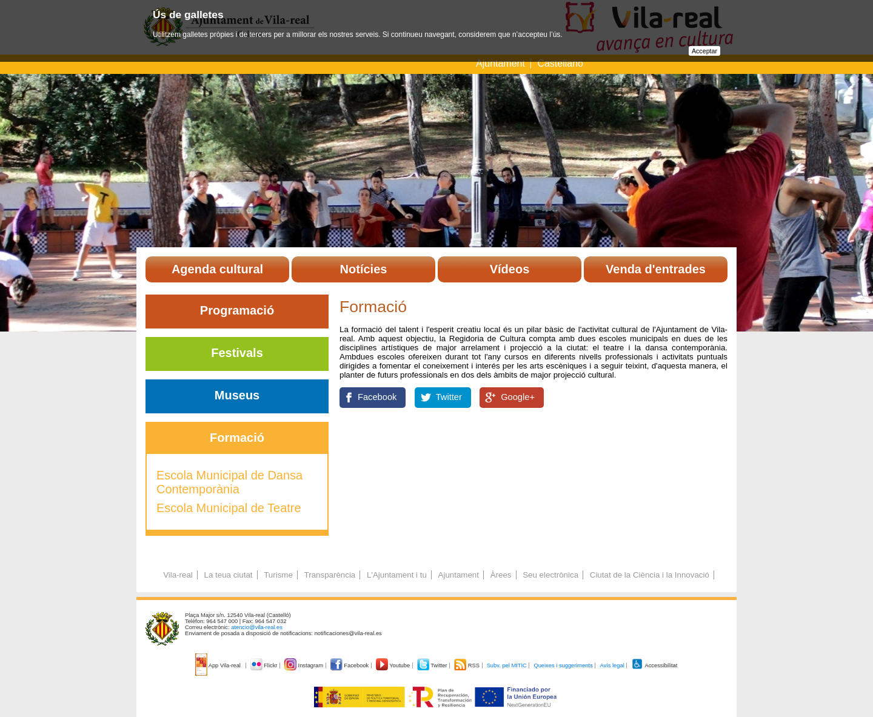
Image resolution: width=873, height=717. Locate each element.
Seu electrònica (550, 574)
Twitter (449, 397)
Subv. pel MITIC (507, 665)
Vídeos (510, 269)
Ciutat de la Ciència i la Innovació (649, 574)
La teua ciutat (228, 574)
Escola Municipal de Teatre (228, 508)
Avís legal (612, 665)
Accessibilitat (654, 665)
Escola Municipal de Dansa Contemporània (229, 482)
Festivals (237, 352)
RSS (467, 665)
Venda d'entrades (656, 269)
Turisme (278, 574)
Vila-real (178, 574)
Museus (237, 395)
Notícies (363, 269)
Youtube (394, 665)
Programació (237, 310)
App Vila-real (218, 665)
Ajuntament (500, 63)
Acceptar (704, 51)
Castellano (560, 63)
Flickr (264, 665)
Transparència (330, 574)
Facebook (377, 397)
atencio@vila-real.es (257, 627)
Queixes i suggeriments (563, 665)
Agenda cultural (217, 269)
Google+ (518, 397)
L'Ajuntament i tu (397, 574)
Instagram (304, 665)
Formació (237, 437)
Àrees (501, 574)
